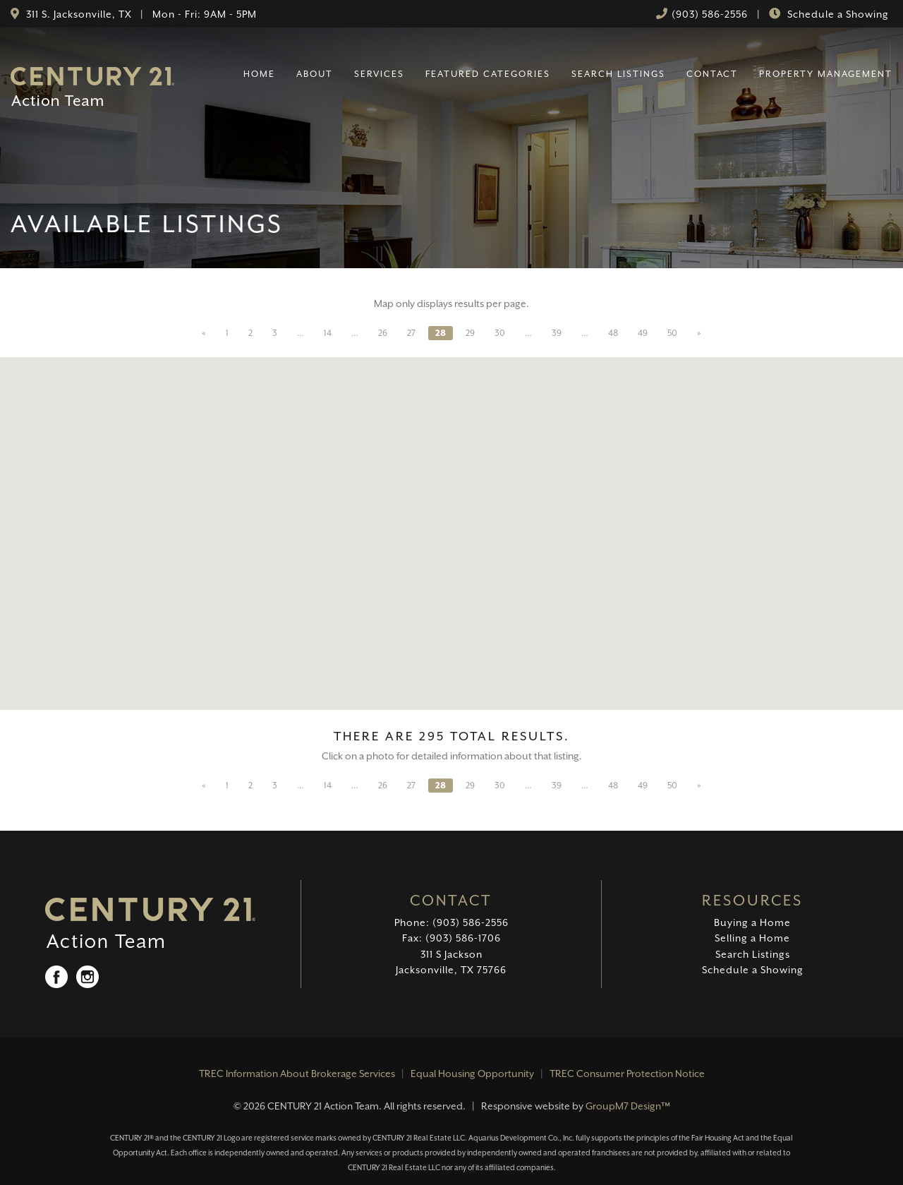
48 (613, 333)
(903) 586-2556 (710, 14)
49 (643, 333)
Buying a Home (752, 922)
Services (379, 73)
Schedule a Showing (836, 14)
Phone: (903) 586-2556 (451, 922)
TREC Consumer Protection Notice (627, 1073)
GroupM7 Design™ (628, 1106)
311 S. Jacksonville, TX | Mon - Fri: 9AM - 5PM (140, 14)
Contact (712, 73)
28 (440, 333)
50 (672, 333)
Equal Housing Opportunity (472, 1073)
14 (328, 333)
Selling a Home (752, 938)
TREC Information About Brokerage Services (297, 1073)
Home (259, 73)
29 (470, 333)
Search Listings (618, 73)
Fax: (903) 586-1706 (451, 938)
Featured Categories (487, 73)
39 (557, 333)
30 (500, 333)
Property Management (825, 73)
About (314, 73)
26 (382, 333)
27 (411, 333)
